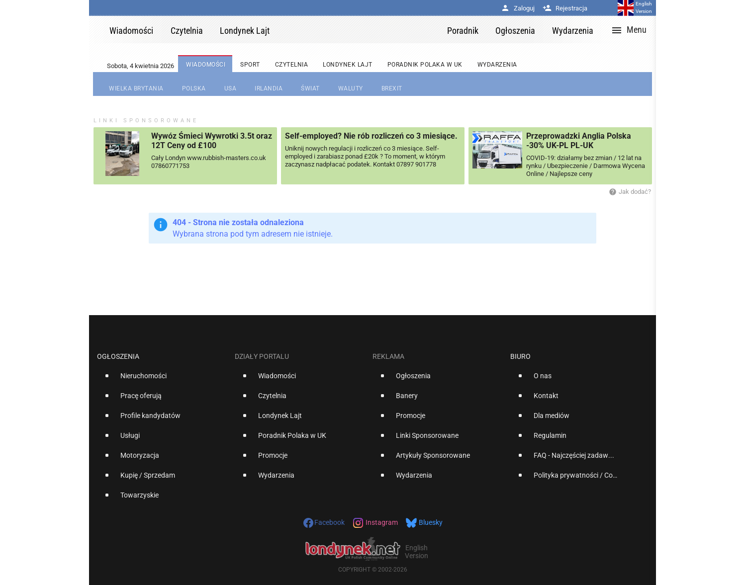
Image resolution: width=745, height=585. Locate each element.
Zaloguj (518, 8)
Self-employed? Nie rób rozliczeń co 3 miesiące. (371, 136)
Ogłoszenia (118, 356)
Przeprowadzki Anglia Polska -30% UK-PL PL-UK (578, 140)
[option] (162, 380)
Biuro (520, 356)
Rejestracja (565, 8)
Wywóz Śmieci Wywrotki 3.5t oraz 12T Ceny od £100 (211, 140)
